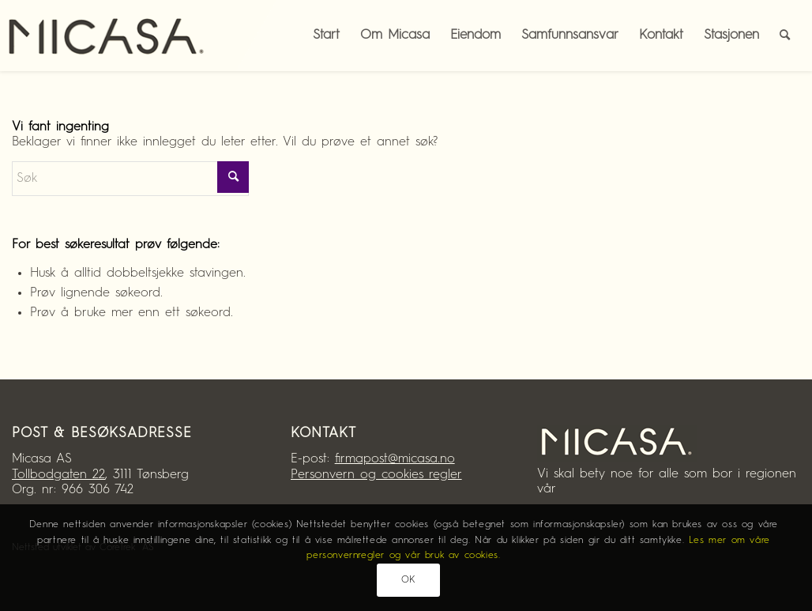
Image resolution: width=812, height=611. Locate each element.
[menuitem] (784, 35)
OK (408, 580)
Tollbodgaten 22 (58, 475)
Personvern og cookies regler (376, 475)
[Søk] (784, 35)
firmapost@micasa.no (395, 459)
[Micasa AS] (118, 35)
